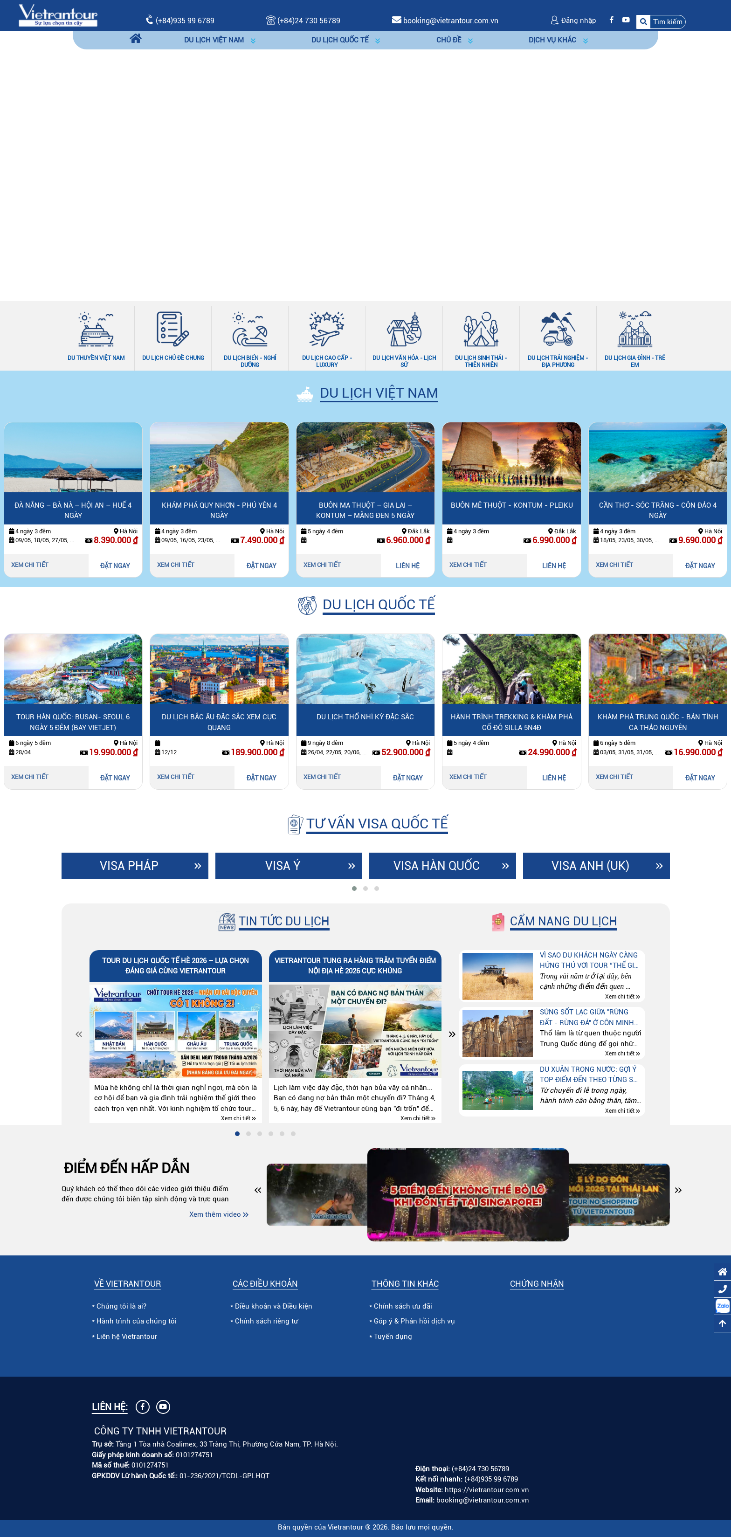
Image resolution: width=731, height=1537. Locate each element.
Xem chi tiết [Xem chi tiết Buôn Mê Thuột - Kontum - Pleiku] (468, 564)
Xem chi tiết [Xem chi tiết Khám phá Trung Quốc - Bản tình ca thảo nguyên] (614, 776)
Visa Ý (283, 866)
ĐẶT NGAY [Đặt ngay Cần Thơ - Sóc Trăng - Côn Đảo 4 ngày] (700, 566)
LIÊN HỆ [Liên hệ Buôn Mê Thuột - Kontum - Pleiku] (554, 566)
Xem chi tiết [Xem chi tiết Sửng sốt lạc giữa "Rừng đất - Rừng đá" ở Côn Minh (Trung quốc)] (619, 1054)
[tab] (354, 888)
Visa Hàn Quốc (436, 866)
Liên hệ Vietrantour (127, 1336)
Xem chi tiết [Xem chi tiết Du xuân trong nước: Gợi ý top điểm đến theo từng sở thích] (619, 1111)
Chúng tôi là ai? (121, 1306)
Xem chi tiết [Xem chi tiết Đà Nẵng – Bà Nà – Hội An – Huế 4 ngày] (29, 564)
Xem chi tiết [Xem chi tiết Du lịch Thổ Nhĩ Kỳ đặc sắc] (322, 776)
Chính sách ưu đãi (403, 1306)
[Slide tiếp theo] (703, 160)
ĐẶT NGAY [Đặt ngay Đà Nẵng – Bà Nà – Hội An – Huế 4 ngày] (115, 566)
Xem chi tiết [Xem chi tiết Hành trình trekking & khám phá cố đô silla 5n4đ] (468, 776)
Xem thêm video (215, 1214)
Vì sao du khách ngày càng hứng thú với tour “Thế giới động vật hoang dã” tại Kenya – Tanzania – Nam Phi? (590, 961)
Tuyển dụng (393, 1336)
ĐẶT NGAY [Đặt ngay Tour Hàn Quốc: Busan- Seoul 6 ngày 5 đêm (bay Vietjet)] (115, 778)
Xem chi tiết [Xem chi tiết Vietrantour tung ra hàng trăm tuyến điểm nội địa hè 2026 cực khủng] (415, 1119)
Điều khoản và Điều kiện (273, 1306)
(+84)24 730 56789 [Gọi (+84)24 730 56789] (303, 20)
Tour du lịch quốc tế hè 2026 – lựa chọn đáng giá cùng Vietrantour (175, 966)
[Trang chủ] (136, 40)
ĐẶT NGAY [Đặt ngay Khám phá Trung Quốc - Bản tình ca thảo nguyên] (700, 778)
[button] (661, 22)
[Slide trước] (28, 160)
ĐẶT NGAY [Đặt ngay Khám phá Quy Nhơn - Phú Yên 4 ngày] (261, 566)
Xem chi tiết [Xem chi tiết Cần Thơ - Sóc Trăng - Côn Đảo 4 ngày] (614, 564)
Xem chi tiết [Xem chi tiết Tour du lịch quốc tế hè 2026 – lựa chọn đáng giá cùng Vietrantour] (235, 1119)
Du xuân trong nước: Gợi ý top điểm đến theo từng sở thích (589, 1075)
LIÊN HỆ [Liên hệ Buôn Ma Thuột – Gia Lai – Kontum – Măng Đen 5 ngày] (408, 566)
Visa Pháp (129, 866)
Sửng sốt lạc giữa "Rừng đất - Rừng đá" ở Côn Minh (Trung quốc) (587, 1018)
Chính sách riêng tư (266, 1321)
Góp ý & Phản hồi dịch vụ (414, 1321)
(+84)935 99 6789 (185, 20)
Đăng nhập (573, 20)
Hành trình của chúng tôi (137, 1321)
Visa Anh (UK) (590, 866)
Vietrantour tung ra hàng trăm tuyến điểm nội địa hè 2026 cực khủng (355, 966)
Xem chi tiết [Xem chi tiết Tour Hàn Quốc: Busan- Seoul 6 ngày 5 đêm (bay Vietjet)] (29, 776)
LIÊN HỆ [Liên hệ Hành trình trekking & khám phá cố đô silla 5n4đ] (554, 778)
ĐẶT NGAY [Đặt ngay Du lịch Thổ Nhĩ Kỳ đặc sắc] (408, 778)
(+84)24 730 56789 (480, 1469)
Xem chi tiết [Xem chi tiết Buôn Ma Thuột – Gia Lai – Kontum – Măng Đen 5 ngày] (322, 564)
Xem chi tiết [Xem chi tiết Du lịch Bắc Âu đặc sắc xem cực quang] (175, 776)
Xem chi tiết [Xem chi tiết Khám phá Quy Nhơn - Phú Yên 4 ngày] (175, 564)
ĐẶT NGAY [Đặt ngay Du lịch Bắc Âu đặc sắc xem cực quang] (261, 778)
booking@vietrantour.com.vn (450, 20)
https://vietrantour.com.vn (487, 1490)
